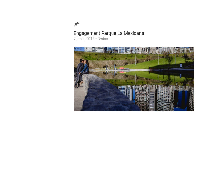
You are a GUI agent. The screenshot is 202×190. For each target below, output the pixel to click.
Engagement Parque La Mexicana (109, 33)
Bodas (103, 39)
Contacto (19, 104)
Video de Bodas (24, 79)
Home (17, 120)
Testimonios (22, 95)
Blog (15, 71)
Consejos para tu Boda (30, 112)
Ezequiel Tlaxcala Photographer (34, 178)
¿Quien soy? (21, 87)
